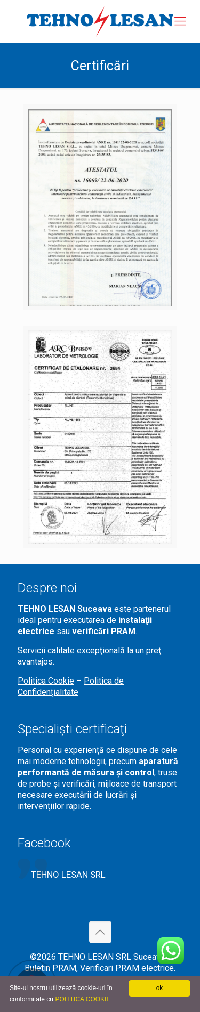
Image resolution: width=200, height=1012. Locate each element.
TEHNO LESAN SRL (68, 874)
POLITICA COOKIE (82, 999)
